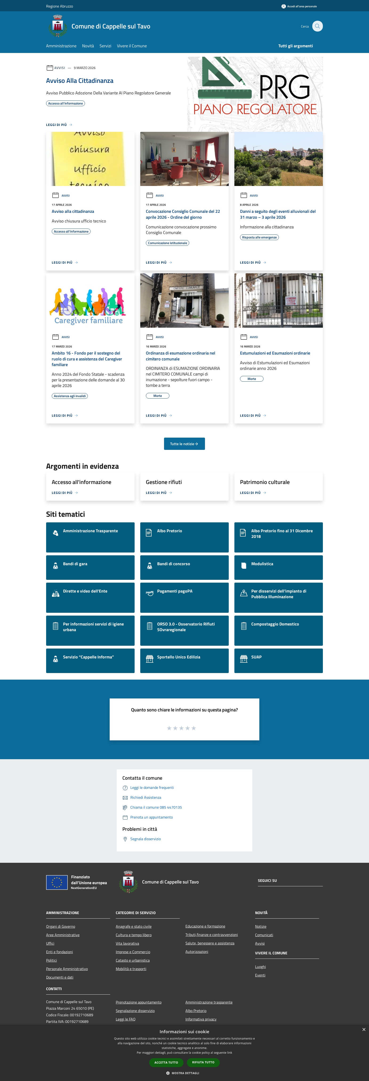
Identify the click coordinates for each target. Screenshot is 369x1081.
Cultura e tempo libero (134, 935)
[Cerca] (317, 26)
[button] (184, 1073)
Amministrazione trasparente (209, 1002)
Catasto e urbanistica (133, 960)
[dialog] (184, 1053)
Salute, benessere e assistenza (209, 943)
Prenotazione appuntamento (138, 1002)
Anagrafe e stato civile (134, 926)
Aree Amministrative (63, 935)
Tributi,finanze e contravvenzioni (211, 934)
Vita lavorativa (127, 943)
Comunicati (264, 935)
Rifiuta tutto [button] (203, 1062)
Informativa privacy (201, 1019)
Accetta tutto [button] (166, 1063)
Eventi (260, 975)
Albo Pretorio (195, 1010)
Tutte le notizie (184, 444)
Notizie (260, 926)
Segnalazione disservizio (135, 1010)
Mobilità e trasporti (131, 969)
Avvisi (59, 67)
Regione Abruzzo (59, 6)
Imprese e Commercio (133, 952)
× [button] (363, 1030)
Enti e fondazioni (59, 952)
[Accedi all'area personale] (299, 6)
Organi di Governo (60, 926)
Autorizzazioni (196, 951)
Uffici (50, 943)
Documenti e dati (59, 977)
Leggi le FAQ (126, 1019)
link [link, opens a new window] (229, 1053)
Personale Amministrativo (67, 969)
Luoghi (260, 966)
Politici (51, 960)
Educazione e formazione (205, 926)
